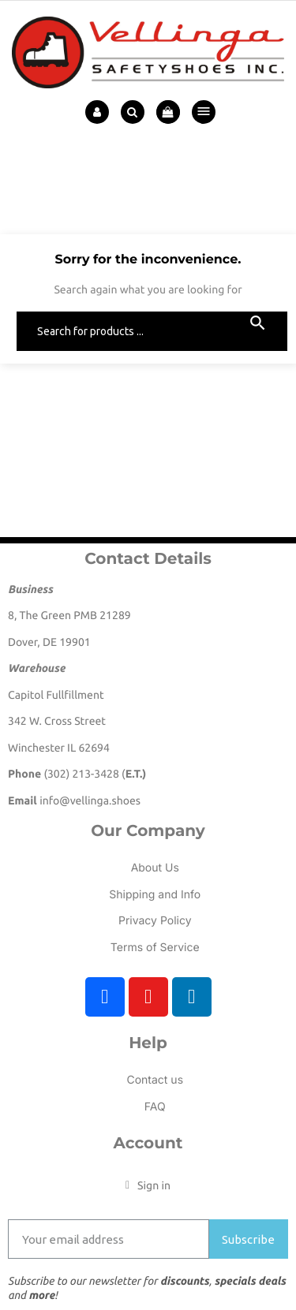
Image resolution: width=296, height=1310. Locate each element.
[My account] (148, 1185)
